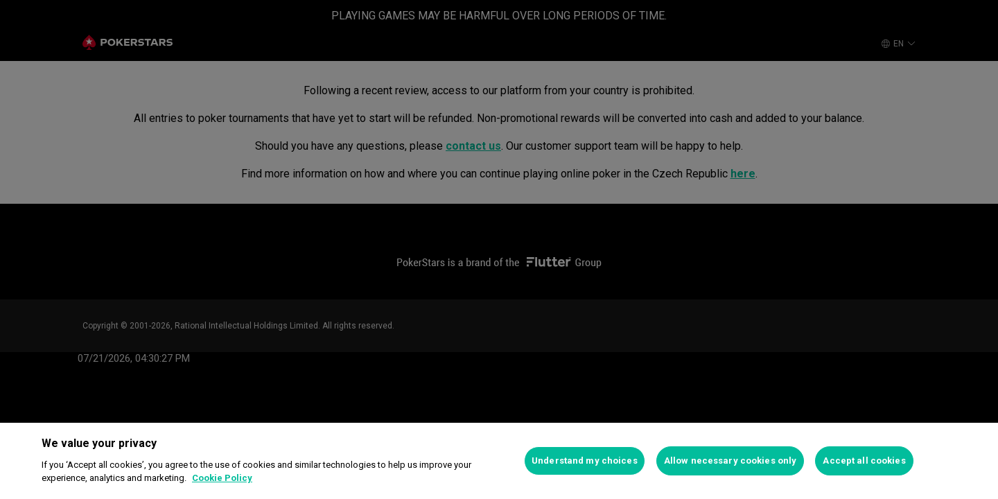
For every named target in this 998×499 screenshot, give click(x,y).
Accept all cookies (864, 460)
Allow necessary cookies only (730, 460)
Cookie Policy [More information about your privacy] (222, 478)
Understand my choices (585, 460)
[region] (499, 461)
